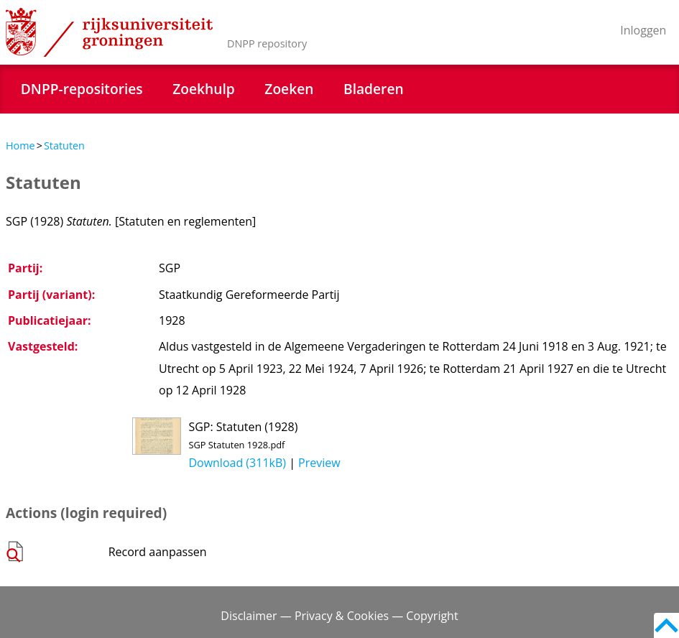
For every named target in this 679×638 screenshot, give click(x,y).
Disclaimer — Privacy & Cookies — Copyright (339, 616)
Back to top (666, 625)
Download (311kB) (237, 463)
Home (20, 145)
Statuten (64, 145)
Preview (319, 463)
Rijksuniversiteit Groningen (109, 32)
